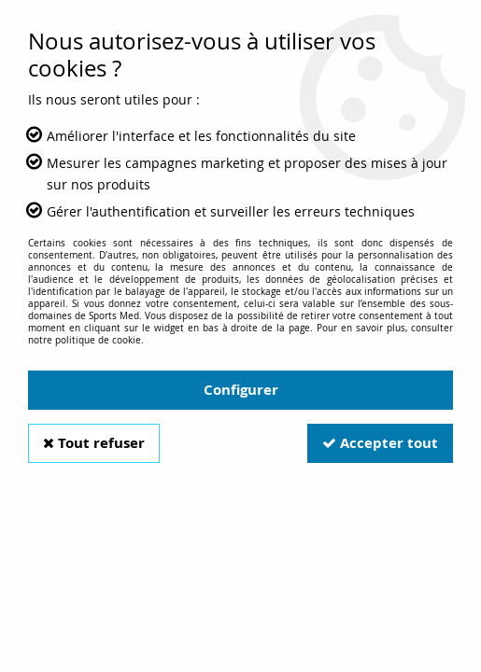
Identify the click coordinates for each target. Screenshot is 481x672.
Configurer (241, 389)
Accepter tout (380, 443)
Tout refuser (94, 443)
